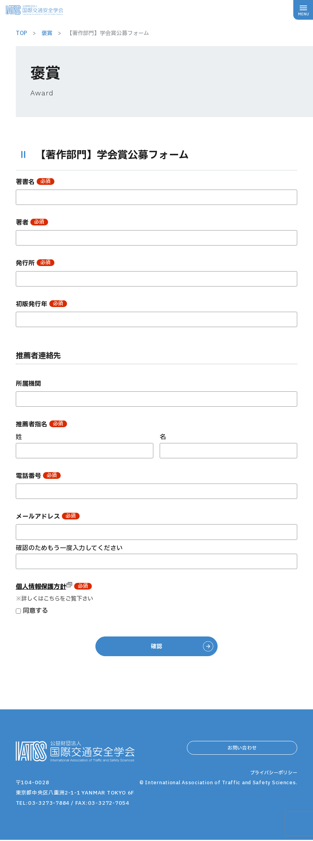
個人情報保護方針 (44, 587)
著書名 (35, 182)
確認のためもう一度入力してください (69, 548)
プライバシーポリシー (271, 794)
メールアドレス (48, 516)
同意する (35, 611)
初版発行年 (41, 304)
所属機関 (28, 384)
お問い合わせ (242, 751)
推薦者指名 (41, 424)
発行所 (35, 263)
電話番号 (38, 476)
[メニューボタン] (303, 10)
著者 (32, 222)
